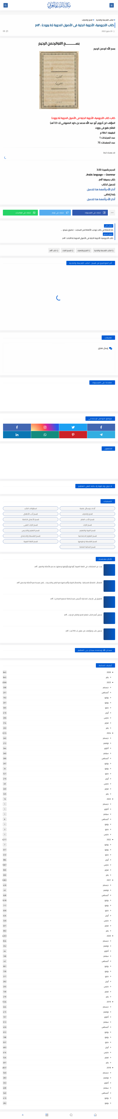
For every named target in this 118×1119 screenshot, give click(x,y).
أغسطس (105, 684)
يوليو (107, 689)
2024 (109, 724)
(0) (5, 31)
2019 (109, 993)
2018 (109, 1059)
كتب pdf (54, 242)
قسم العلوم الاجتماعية (87, 527)
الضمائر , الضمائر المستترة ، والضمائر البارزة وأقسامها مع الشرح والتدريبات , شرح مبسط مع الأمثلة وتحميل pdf (59, 574)
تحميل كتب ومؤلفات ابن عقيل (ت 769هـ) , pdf (84, 622)
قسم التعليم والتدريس (30, 522)
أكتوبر (106, 740)
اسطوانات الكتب (30, 500)
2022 (109, 831)
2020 (109, 927)
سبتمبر (106, 745)
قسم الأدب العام (87, 511)
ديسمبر (106, 679)
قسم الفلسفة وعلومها (87, 533)
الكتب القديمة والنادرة (104, 20)
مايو (107, 699)
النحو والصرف (87, 20)
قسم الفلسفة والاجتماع (30, 527)
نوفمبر (106, 735)
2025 (109, 674)
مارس (106, 709)
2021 (109, 872)
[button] (90, 213)
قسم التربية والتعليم (87, 522)
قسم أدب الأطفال (30, 505)
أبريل (107, 704)
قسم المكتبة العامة (87, 538)
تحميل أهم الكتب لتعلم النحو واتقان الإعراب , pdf (83, 606)
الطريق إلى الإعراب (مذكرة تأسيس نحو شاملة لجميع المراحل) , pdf (76, 590)
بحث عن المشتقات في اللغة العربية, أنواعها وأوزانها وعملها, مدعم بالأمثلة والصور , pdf (68, 558)
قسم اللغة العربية (31, 533)
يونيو (107, 694)
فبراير (107, 714)
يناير (107, 669)
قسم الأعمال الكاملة (30, 511)
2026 (109, 664)
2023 (109, 790)
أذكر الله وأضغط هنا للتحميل (101, 189)
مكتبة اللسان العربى (83, 1109)
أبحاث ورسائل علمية (87, 500)
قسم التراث (67, 242)
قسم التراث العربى (30, 516)
